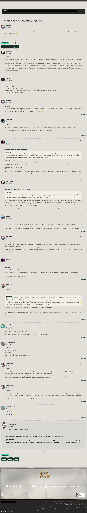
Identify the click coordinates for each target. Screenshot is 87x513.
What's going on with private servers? (19, 149)
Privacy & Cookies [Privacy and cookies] (58, 510)
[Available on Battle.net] (75, 487)
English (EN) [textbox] (7, 502)
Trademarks (73, 510)
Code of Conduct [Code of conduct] (66, 510)
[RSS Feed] (1, 16)
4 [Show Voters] (80, 140)
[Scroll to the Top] (1, 511)
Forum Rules (60, 436)
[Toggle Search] (6, 13)
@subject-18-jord (8, 415)
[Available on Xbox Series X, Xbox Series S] (11, 487)
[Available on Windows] (37, 487)
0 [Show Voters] (80, 25)
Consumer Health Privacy (81, 510)
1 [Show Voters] (80, 100)
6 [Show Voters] (80, 51)
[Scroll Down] (9, 511)
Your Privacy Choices (43, 510)
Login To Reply (5, 43)
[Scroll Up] (3, 511)
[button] (40, 11)
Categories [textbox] (6, 11)
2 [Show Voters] (80, 180)
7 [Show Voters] (80, 119)
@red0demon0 (8, 106)
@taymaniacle (7, 127)
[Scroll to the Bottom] (11, 511)
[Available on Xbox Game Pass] (62, 487)
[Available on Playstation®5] (24, 487)
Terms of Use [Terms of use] (51, 510)
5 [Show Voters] (80, 77)
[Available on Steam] (49, 487)
